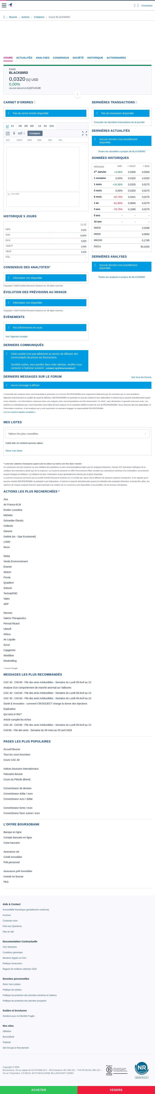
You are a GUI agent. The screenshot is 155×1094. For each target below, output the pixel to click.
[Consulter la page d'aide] (138, 5)
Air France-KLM (12, 504)
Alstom (7, 572)
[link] (26, 909)
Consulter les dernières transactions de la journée (119, 122)
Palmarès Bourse (13, 774)
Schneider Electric (14, 520)
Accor (7, 644)
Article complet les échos (17, 719)
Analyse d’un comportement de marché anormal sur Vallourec (37, 687)
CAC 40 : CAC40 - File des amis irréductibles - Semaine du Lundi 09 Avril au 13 (47, 682)
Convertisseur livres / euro (18, 807)
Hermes (8, 612)
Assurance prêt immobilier (18, 871)
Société (78, 57)
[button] (4, 5)
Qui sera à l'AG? (13, 714)
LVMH (7, 541)
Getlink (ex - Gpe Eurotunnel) (20, 536)
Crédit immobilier (13, 857)
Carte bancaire (12, 842)
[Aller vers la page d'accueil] (10, 5)
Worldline (9, 655)
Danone (8, 531)
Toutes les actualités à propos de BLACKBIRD (121, 151)
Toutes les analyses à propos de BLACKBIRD (121, 277)
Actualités (24, 57)
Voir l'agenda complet (16, 336)
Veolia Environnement (16, 561)
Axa (6, 499)
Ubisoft (7, 628)
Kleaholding (10, 660)
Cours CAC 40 (12, 759)
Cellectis (8, 525)
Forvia (7, 577)
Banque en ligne (12, 832)
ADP (6, 604)
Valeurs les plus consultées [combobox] (23, 433)
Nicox (7, 547)
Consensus (61, 57)
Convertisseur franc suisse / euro (22, 813)
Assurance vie (11, 851)
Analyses (42, 57)
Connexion (146, 5)
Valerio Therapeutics (15, 618)
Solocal (8, 588)
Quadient (9, 582)
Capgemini (9, 650)
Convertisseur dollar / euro (18, 793)
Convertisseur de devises (17, 788)
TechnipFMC (11, 593)
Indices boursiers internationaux (21, 768)
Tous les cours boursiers (17, 754)
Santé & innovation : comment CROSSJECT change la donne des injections (45, 703)
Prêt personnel (12, 862)
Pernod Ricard (12, 623)
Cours (8, 57)
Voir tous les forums (141, 377)
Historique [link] (95, 57)
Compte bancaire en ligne (18, 837)
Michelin (8, 515)
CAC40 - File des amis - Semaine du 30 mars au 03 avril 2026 (38, 730)
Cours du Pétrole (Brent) (17, 779)
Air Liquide (9, 639)
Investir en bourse (13, 876)
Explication (10, 708)
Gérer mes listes (13, 450)
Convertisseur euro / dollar (18, 799)
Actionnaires (116, 57)
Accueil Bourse (12, 749)
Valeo (7, 598)
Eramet (8, 566)
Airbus (7, 634)
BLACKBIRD (18, 73)
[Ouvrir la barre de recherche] (134, 5)
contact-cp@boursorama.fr (60, 368)
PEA (6, 881)
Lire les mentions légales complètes (20, 412)
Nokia (7, 556)
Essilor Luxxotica (13, 509)
